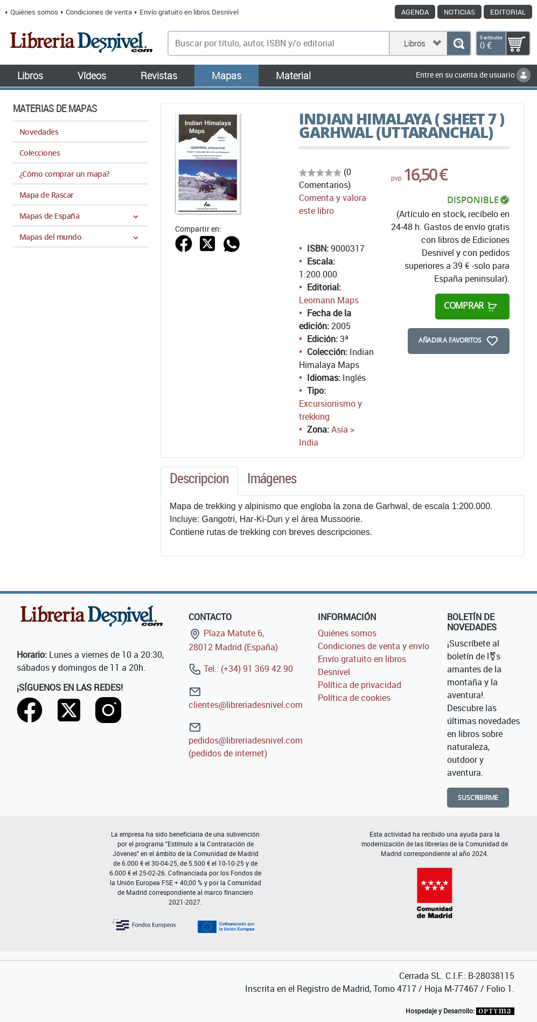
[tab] (199, 481)
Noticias (459, 12)
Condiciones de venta (99, 12)
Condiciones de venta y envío (373, 646)
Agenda (415, 12)
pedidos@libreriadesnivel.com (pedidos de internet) (246, 740)
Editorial (508, 12)
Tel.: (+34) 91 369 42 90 (241, 669)
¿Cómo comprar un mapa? (64, 174)
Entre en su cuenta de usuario (473, 74)
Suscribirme (478, 797)
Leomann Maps (329, 300)
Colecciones (39, 153)
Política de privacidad (359, 685)
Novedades (38, 132)
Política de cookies (354, 698)
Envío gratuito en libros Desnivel (189, 12)
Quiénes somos (34, 12)
